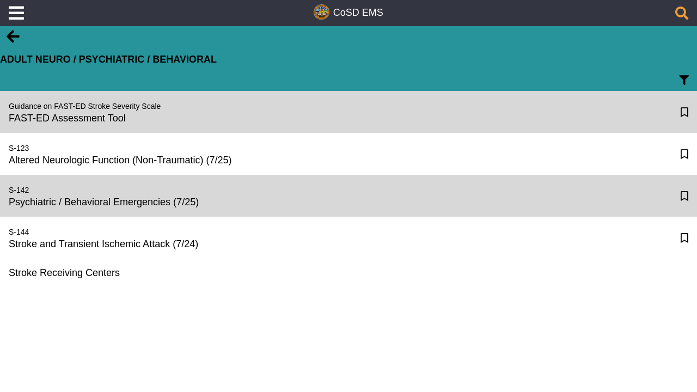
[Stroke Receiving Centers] (335, 273)
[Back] (13, 41)
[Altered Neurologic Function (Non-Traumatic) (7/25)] (336, 154)
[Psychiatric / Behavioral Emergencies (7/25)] (336, 196)
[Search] (681, 15)
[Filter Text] (684, 83)
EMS (372, 12)
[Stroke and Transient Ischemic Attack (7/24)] (336, 238)
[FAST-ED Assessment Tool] (336, 112)
